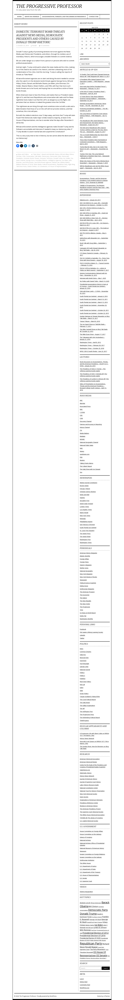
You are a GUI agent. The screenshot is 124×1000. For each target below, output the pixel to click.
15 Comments (44, 45)
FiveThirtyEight (84, 664)
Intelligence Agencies (54, 160)
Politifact (82, 679)
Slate (81, 690)
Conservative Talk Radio (33, 156)
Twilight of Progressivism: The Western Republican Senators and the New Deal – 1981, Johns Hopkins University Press (94, 187)
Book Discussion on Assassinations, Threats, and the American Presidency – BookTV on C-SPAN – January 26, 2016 (94, 364)
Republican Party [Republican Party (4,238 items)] (91, 943)
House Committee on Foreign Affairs (91, 831)
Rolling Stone (84, 586)
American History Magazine (88, 553)
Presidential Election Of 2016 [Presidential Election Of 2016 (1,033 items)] (92, 935)
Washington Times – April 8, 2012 (90, 342)
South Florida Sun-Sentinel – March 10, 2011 (94, 299)
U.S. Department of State (88, 869)
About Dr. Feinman (32, 16)
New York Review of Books (88, 577)
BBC (81, 409)
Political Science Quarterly (88, 583)
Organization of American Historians (91, 800)
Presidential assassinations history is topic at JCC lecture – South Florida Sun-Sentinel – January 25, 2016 (94, 286)
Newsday (83, 519)
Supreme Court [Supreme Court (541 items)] (85, 949)
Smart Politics (84, 693)
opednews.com (84, 454)
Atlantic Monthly (85, 556)
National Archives (85, 840)
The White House (85, 863)
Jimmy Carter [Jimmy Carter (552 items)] (90, 925)
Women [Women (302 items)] (88, 958)
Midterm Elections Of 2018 (24, 164)
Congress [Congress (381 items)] (101, 906)
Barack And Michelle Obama (50, 154)
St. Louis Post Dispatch (87, 530)
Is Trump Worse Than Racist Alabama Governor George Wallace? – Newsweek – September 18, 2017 (93, 98)
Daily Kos (83, 655)
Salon (81, 687)
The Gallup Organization (87, 705)
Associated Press (85, 406)
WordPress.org (84, 988)
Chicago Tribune (85, 489)
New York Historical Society (88, 794)
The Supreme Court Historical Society (91, 812)
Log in (82, 979)
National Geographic (86, 571)
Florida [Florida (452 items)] (89, 917)
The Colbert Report (86, 466)
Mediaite (82, 436)
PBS (81, 457)
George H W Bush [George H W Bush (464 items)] (95, 919)
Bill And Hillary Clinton (67, 154)
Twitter (82, 638)
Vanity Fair (83, 616)
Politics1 (82, 676)
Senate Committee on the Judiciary (91, 857)
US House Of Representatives (57, 166)
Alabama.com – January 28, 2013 (90, 200)
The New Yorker (85, 604)
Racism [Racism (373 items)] (104, 940)
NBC (81, 448)
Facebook (83, 629)
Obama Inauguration (86, 892)
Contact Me (93, 16)
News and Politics (23, 154)
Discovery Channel (85, 421)
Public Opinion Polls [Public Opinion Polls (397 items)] (96, 940)
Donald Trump (57, 158)
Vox (81, 472)
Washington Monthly (86, 619)
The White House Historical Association (92, 815)
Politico (82, 673)
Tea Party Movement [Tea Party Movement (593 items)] (97, 949)
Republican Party (62, 164)
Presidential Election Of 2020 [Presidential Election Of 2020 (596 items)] (90, 938)
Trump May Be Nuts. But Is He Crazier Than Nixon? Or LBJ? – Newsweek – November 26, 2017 (94, 149)
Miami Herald (84, 513)
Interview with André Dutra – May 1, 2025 (93, 278)
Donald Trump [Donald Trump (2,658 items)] (88, 913)
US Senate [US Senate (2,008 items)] (101, 955)
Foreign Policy (84, 562)
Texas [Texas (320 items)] (106, 949)
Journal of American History (88, 779)
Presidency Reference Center (89, 803)
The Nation (83, 598)
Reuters (82, 460)
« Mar (81, 54)
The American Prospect (87, 592)
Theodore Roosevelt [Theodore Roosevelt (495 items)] (86, 952)
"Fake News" (37, 154)
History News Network (87, 738)
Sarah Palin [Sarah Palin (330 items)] (101, 947)
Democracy (45, 156)
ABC (81, 400)
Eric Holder (66, 158)
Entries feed (83, 982)
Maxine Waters (65, 162)
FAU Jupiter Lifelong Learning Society (91, 632)
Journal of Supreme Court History (90, 782)
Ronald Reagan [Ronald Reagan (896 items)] (91, 947)
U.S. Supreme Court (86, 881)
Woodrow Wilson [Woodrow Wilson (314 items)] (95, 958)
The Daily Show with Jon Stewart (90, 469)
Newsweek (83, 580)
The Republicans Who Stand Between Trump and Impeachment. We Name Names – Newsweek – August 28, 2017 (94, 123)
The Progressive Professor (49, 6)
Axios (81, 649)
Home (19, 16)
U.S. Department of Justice (88, 866)
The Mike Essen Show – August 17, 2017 (92, 334)
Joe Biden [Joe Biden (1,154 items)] (98, 925)
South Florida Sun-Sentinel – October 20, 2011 (94, 310)
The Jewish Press (85, 533)
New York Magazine (86, 574)
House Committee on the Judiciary (90, 834)
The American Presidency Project (90, 809)
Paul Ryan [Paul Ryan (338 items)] (93, 930)
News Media (38, 164)
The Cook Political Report (88, 699)
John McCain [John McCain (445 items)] (89, 927)
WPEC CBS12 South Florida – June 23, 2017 (93, 351)
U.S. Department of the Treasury (90, 872)
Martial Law (55, 162)
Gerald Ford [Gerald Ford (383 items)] (90, 922)
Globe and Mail (84, 495)
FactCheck (83, 661)
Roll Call (82, 684)
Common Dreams (85, 652)
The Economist (84, 595)
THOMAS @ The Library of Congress (91, 818)
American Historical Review (88, 762)
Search (106, 968)
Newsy (82, 451)
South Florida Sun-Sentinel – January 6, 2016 (94, 296)
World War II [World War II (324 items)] (103, 958)
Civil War (19, 156)
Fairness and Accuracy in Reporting (91, 424)
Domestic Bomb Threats (31, 158)
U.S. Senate (83, 878)
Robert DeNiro (32, 166)
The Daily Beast (85, 702)
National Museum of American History (92, 848)
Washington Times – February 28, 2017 (92, 345)
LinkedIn (82, 635)
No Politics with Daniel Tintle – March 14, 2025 (94, 281)
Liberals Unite (84, 667)
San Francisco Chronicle (87, 524)
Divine (99, 996)
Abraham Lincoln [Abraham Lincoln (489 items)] (85, 903)
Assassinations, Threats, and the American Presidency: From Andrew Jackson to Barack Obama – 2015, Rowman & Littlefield (94, 180)
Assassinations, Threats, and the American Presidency (64, 16)
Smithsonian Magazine (87, 589)
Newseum (83, 851)
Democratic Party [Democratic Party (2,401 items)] (98, 909)
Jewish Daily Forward (86, 504)
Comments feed (85, 985)
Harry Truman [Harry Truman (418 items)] (98, 922)
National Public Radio (86, 445)
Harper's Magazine (86, 565)
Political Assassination (49, 164)
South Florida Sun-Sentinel (88, 527)
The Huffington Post (86, 711)
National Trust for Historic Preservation (92, 791)
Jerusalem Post (84, 501)
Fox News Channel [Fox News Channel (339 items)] (97, 917)
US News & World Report (88, 613)
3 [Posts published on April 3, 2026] (103, 34)
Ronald (34, 45)
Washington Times (86, 542)
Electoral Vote (84, 658)
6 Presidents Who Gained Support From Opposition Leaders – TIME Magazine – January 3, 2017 (95, 81)
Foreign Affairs (84, 559)
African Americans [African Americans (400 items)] (96, 903)
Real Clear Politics (85, 682)
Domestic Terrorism (46, 158)
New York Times (85, 516)
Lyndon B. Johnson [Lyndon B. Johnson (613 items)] (100, 927)
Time (81, 610)
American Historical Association (90, 759)
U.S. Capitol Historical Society (89, 821)
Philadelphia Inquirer (86, 521)
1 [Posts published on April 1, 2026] (94, 34)
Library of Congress (86, 837)
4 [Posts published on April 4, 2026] (107, 34)
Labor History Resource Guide (89, 785)
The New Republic (85, 601)
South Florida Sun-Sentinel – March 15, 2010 (94, 302)
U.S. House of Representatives (89, 875)
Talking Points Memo (86, 463)
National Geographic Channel (89, 442)
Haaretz (82, 498)
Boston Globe (84, 486)
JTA (81, 430)
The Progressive (85, 607)
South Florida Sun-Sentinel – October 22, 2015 (94, 313)
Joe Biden (65, 160)
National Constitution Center (89, 788)
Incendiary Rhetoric (41, 160)
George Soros (30, 160)
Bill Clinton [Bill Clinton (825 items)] (93, 906)
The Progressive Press (87, 714)
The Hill (82, 708)
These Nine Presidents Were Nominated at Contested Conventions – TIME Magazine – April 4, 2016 (93, 142)
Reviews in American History (89, 806)
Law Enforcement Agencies (42, 162)
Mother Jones (84, 568)
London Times (84, 507)
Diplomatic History (85, 773)
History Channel (85, 427)
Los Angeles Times (86, 510)
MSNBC (82, 439)
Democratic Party (55, 156)
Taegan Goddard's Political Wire (90, 696)
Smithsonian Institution (87, 860)
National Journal (85, 670)
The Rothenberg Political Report (90, 717)
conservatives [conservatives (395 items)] (84, 910)
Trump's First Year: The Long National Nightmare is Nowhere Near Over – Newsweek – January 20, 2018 (94, 156)
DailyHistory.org (85, 770)
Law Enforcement (27, 162)
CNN (23, 156)
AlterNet (82, 403)
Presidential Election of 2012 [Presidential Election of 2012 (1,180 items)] (96, 932)
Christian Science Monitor (88, 492)
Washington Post (85, 539)
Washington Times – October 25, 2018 (92, 348)
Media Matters (84, 433)
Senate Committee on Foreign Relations (92, 854)
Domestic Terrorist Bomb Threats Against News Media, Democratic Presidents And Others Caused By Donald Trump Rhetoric (40, 37)
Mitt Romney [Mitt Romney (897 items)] (85, 930)
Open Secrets (84, 797)
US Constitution (42, 166)
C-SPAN (82, 412)
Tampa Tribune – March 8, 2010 (90, 321)
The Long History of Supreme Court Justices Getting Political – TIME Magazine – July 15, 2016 (93, 116)
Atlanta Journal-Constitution (88, 483)
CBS (81, 415)
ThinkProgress (84, 720)
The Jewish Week (85, 536)
